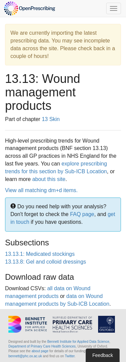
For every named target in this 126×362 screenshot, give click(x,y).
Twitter (70, 356)
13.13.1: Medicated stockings (40, 254)
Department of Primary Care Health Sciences (42, 346)
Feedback (102, 355)
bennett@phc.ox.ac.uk (25, 356)
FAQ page (82, 214)
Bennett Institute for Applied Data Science (78, 341)
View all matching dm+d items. (41, 190)
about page (40, 351)
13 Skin (50, 119)
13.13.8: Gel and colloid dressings (45, 262)
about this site (49, 179)
